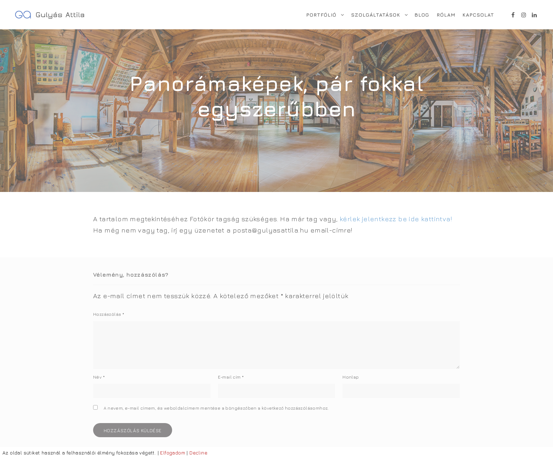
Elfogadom (172, 453)
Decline (198, 453)
